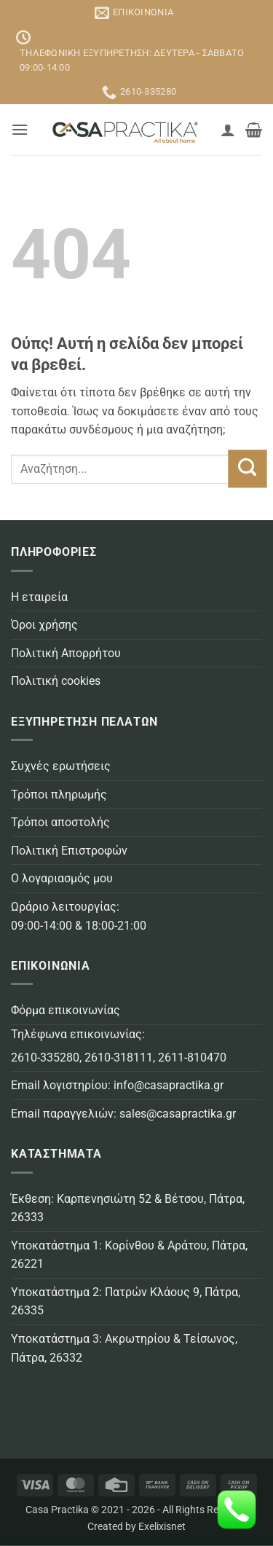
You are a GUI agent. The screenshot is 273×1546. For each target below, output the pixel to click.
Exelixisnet (162, 1527)
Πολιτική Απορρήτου (66, 653)
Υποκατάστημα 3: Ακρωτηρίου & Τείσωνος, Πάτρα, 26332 (124, 1348)
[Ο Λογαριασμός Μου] (228, 130)
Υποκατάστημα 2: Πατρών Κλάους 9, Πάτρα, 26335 (125, 1301)
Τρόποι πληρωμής (59, 794)
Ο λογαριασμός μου (62, 878)
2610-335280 (45, 1057)
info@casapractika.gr (168, 1085)
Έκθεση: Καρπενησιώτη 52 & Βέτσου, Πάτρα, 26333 (128, 1208)
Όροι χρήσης (44, 625)
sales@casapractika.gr (177, 1114)
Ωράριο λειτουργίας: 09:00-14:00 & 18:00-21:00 (78, 916)
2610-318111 (118, 1057)
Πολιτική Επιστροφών (69, 851)
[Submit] (247, 469)
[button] (19, 129)
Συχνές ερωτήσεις (61, 766)
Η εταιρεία (39, 597)
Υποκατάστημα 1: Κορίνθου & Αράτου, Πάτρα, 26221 (129, 1255)
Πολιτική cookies (55, 681)
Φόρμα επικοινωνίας (65, 1010)
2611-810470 (192, 1057)
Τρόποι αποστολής (60, 822)
